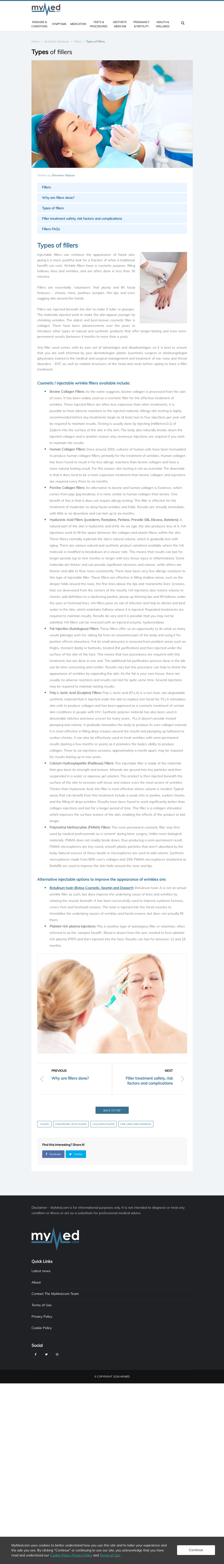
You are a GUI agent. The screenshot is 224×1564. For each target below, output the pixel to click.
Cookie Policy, (61, 1555)
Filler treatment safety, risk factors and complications (82, 218)
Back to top (112, 1110)
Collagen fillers (103, 1124)
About (36, 1282)
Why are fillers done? (58, 198)
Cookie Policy (42, 1328)
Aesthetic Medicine (120, 24)
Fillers (78, 41)
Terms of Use (42, 1305)
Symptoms (59, 24)
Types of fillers (53, 208)
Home (36, 41)
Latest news (41, 1271)
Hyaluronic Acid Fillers (71, 1124)
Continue (196, 1550)
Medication (78, 24)
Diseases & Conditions (39, 24)
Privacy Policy (42, 1316)
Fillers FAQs (51, 229)
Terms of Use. (110, 1555)
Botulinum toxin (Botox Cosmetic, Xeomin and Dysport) (91, 888)
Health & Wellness (162, 24)
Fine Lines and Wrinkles (135, 1124)
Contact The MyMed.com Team (55, 1294)
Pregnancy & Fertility (141, 24)
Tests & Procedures (98, 24)
